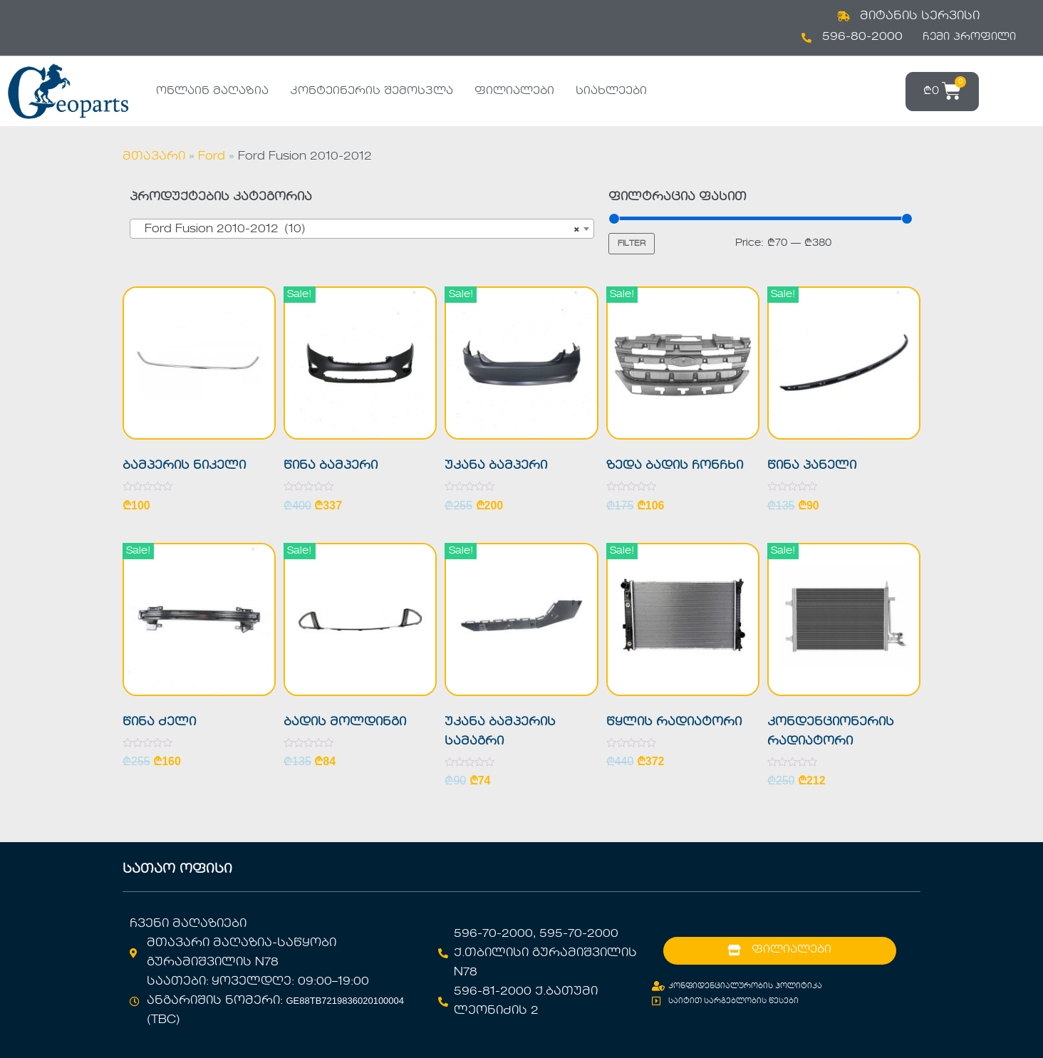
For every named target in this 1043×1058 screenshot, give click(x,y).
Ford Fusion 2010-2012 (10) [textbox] (357, 229)
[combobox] (362, 229)
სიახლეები (611, 91)
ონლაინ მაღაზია (212, 91)
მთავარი (154, 156)
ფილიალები (514, 91)
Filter (631, 243)
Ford (211, 156)
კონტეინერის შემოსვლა (371, 91)
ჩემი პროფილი (969, 37)
